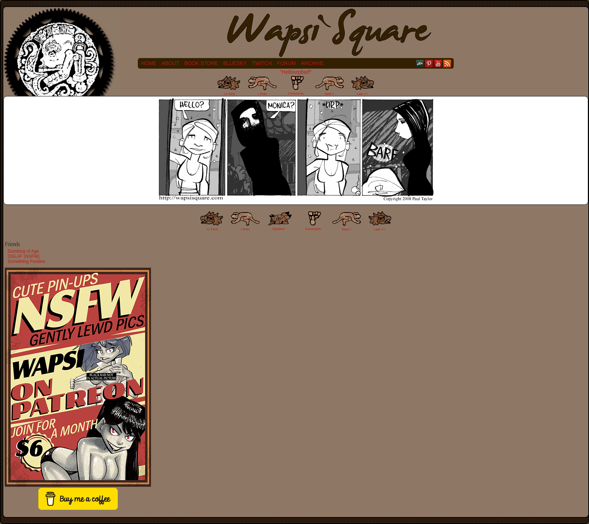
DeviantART (419, 63)
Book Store (201, 63)
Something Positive (26, 261)
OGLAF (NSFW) (23, 256)
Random (278, 229)
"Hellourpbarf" (296, 72)
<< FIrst (212, 229)
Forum (286, 63)
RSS (447, 63)
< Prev (262, 94)
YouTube (438, 63)
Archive (312, 63)
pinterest (429, 63)
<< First (229, 94)
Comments (296, 85)
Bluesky (235, 63)
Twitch (262, 63)
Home (148, 63)
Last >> (362, 94)
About (170, 63)
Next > (329, 94)
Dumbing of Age (23, 251)
